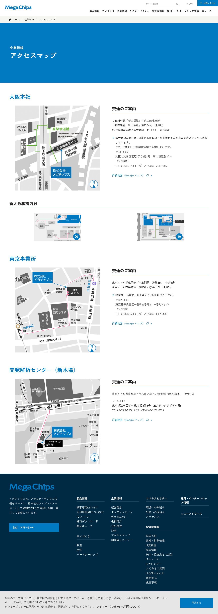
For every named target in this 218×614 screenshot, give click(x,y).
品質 (79, 550)
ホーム (16, 19)
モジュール (83, 517)
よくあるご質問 (155, 568)
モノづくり (83, 536)
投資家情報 (152, 527)
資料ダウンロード (87, 521)
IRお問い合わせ (155, 573)
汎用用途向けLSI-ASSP (90, 512)
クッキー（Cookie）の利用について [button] (118, 606)
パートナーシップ (87, 554)
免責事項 (151, 582)
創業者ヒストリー (122, 540)
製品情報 (82, 498)
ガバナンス (152, 517)
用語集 (152, 578)
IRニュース (152, 559)
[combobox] (162, 3)
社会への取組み (155, 512)
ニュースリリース (191, 514)
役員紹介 (116, 521)
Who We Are (118, 517)
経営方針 (151, 536)
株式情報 (151, 550)
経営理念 (116, 507)
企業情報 (29, 19)
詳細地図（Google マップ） (130, 175)
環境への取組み (155, 507)
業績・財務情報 (155, 540)
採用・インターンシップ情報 (194, 500)
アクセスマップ (120, 535)
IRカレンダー (153, 564)
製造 (79, 545)
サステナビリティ (156, 498)
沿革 (114, 531)
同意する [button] (196, 602)
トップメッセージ (122, 512)
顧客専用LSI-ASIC (87, 507)
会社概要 (116, 526)
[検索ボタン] (177, 4)
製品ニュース (85, 526)
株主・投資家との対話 (159, 554)
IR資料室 (151, 545)
